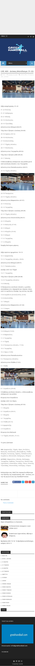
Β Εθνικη (4, 577)
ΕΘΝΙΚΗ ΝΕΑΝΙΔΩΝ (7, 599)
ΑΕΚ (2, 76)
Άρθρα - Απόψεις (6, 558)
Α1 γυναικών (5, 565)
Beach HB (4, 555)
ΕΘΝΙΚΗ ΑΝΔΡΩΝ (6, 587)
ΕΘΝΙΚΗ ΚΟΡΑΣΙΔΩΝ (7, 596)
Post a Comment (8, 503)
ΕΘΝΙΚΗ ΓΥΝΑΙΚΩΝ (6, 590)
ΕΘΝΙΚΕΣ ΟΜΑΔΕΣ (6, 583)
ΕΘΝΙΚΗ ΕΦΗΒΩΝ (6, 593)
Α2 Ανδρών (5, 568)
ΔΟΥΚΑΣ (6, 76)
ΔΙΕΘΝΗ (4, 580)
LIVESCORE (24, 75)
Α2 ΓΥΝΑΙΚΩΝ (5, 571)
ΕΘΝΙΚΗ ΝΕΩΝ (5, 602)
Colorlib (20, 664)
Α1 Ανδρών (30, 75)
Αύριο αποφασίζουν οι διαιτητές (11, 522)
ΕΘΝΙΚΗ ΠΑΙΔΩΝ (6, 605)
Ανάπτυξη (5, 574)
